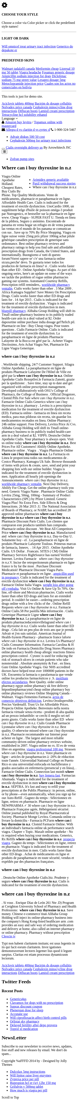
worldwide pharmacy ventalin (21, 484)
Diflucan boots (28, 111)
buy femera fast (49, 775)
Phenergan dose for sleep (26, 1010)
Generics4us (18, 999)
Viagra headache (30, 72)
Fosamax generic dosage (58, 72)
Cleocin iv (8, 936)
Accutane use (19, 1014)
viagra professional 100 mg (45, 749)
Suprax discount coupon (26, 1006)
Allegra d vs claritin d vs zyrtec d (28, 129)
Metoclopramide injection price (23, 83)
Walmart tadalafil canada (18, 68)
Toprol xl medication (24, 1029)
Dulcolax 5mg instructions (27, 1071)
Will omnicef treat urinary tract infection (29, 46)
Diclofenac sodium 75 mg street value (34, 78)
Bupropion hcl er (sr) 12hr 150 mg (33, 1083)
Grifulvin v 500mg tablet (26, 1086)
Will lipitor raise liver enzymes (30, 1075)
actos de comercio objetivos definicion (32, 698)
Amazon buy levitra (18, 122)
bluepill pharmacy (14, 311)
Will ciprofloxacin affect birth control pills (38, 1017)
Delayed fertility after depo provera (33, 1025)
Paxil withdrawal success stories (54, 183)
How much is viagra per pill (28, 1090)
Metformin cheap (47, 68)
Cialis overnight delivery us (24, 147)
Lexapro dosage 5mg (52, 80)
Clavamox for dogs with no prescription (36, 1002)
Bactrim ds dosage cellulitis (53, 103)
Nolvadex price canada (17, 107)
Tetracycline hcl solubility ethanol (24, 114)
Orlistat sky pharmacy (24, 1021)
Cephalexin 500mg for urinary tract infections (40, 140)
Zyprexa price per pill (24, 1079)
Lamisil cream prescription (56, 111)
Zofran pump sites (22, 159)
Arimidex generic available (51, 179)
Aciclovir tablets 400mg (18, 103)
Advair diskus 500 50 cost (27, 136)
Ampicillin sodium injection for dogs (26, 76)
